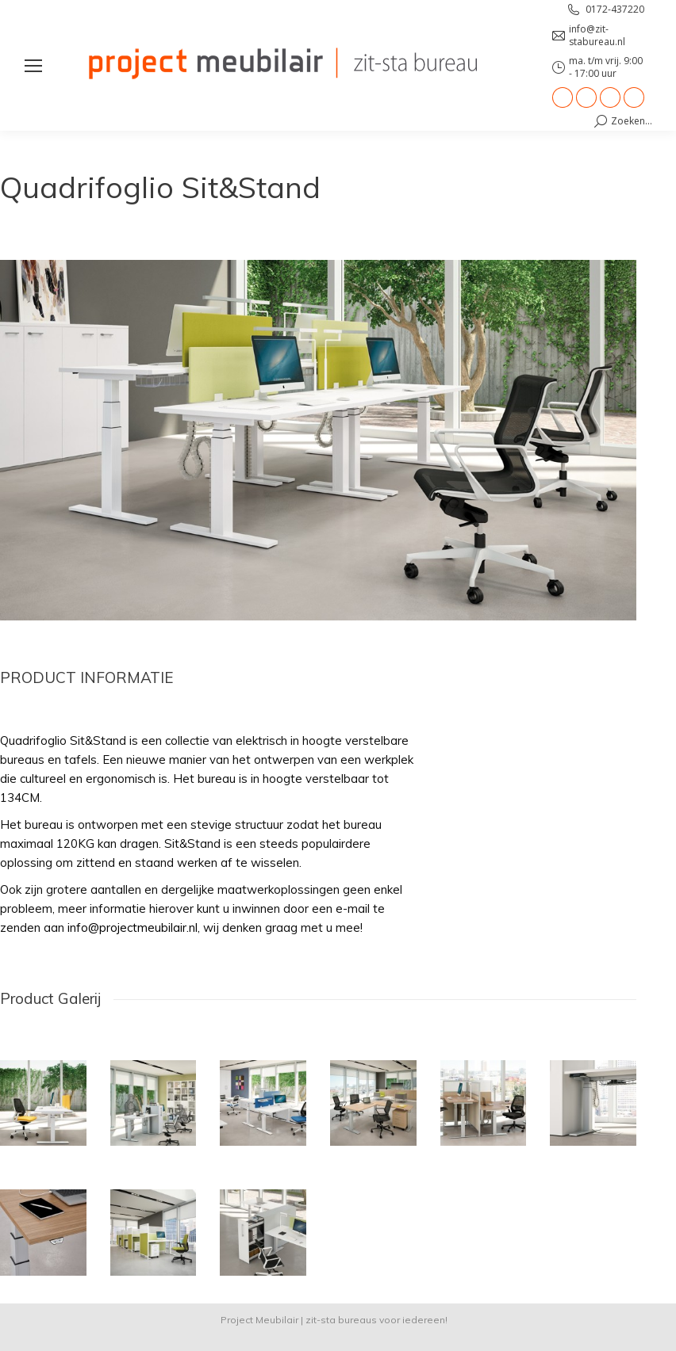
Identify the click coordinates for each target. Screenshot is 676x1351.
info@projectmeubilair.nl (132, 927)
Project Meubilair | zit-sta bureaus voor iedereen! (334, 1320)
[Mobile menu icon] (33, 65)
